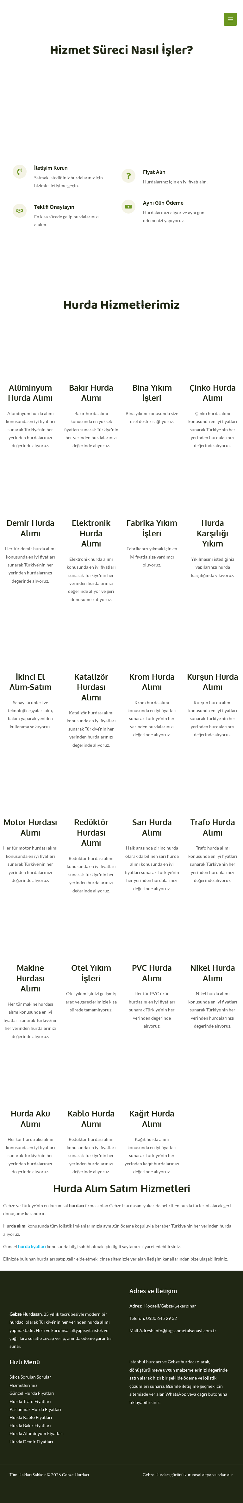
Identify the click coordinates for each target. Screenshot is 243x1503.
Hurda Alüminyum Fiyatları (36, 1433)
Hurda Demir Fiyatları (31, 1441)
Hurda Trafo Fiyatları (30, 1401)
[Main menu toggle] (230, 19)
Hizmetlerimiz (23, 1385)
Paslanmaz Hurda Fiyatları (35, 1409)
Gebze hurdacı (182, 1361)
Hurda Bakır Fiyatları (30, 1425)
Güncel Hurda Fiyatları (31, 1393)
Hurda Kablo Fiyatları (30, 1417)
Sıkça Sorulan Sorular (30, 1377)
